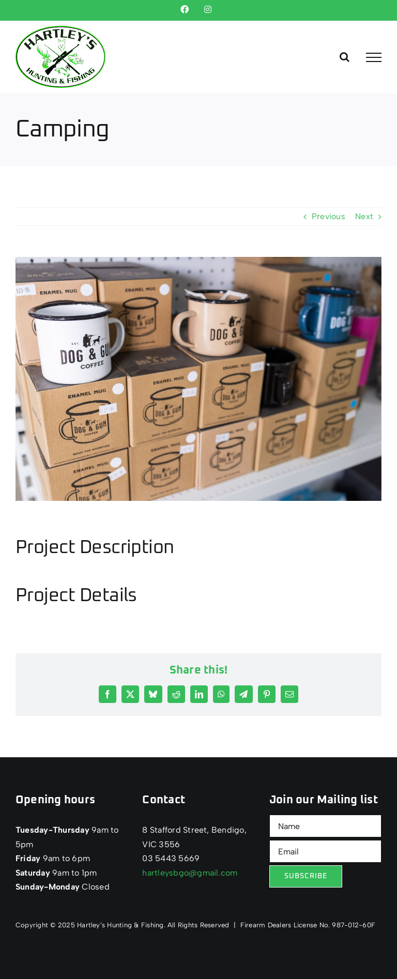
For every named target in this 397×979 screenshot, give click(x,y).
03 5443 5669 (171, 858)
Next (364, 216)
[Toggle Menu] (374, 57)
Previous (328, 216)
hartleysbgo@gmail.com (189, 873)
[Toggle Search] (344, 57)
